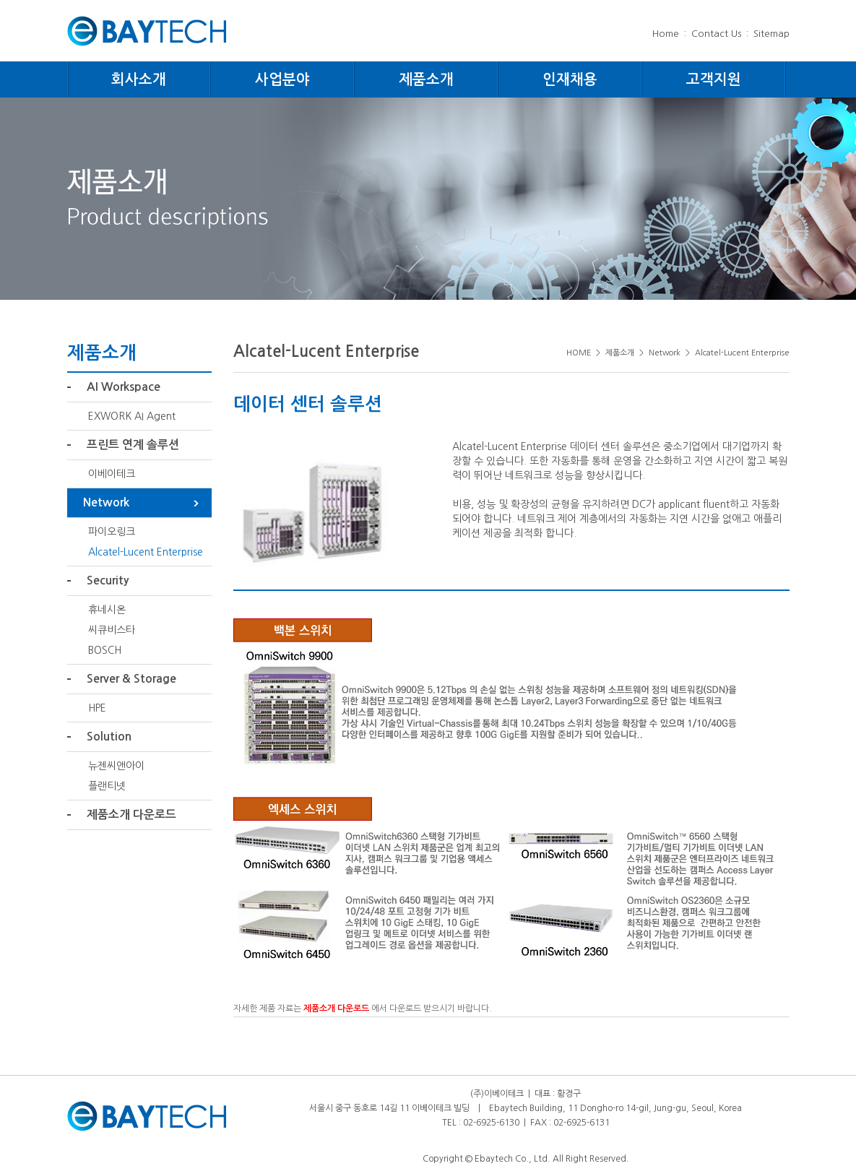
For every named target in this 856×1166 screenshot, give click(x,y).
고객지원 (713, 79)
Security (108, 580)
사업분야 (282, 79)
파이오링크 (111, 532)
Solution (109, 736)
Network (106, 502)
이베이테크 (111, 474)
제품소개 (426, 79)
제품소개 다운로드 (131, 814)
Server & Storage (131, 678)
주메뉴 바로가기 (0, 0)
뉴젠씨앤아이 (116, 766)
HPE (97, 708)
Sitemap (771, 33)
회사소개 (138, 79)
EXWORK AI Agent (132, 416)
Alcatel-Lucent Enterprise (145, 552)
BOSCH (104, 650)
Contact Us (716, 33)
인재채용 (569, 79)
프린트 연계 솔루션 (133, 444)
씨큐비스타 (111, 630)
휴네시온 (107, 610)
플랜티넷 (107, 786)
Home (665, 33)
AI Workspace (123, 386)
